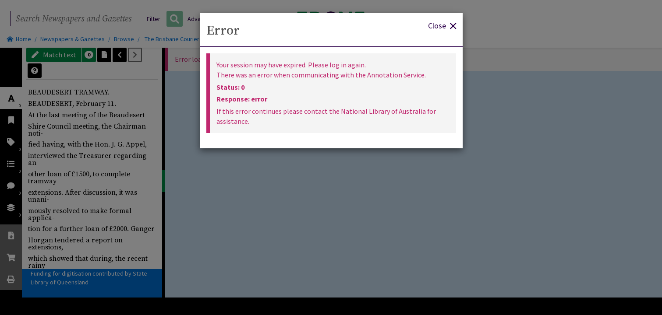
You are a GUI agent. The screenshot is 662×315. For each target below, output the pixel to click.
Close (442, 25)
